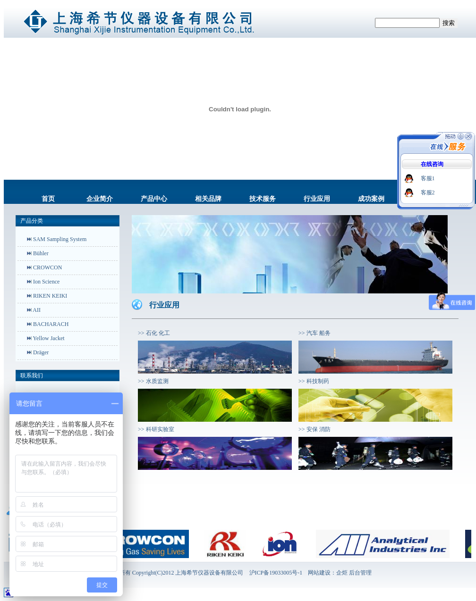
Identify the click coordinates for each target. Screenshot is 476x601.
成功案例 (371, 198)
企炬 (342, 572)
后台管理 (360, 572)
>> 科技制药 (313, 381)
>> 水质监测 (153, 381)
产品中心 (154, 198)
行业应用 (317, 198)
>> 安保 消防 (314, 429)
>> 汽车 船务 (314, 333)
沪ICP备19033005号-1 (276, 572)
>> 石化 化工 (154, 333)
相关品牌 (208, 198)
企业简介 (99, 198)
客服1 (428, 178)
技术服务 (262, 198)
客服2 (428, 192)
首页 (48, 198)
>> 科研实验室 (156, 429)
